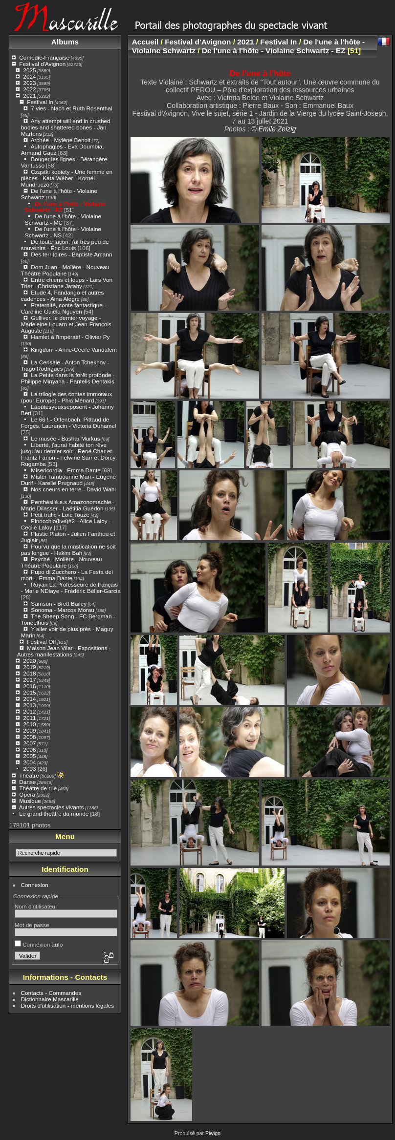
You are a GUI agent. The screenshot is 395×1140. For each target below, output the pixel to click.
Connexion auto (39, 944)
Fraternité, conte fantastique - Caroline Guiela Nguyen (63, 308)
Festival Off (41, 641)
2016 (29, 686)
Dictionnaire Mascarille (50, 999)
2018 (29, 673)
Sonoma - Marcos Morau (62, 610)
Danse (27, 782)
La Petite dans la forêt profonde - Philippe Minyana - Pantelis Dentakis (68, 378)
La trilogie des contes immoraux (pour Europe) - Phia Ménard (66, 397)
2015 (29, 692)
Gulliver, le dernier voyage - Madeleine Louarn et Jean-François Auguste (66, 324)
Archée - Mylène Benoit (60, 140)
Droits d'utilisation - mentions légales (67, 1005)
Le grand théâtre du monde (53, 813)
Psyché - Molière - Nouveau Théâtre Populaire (61, 562)
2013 (29, 705)
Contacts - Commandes (51, 993)
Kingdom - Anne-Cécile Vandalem (74, 349)
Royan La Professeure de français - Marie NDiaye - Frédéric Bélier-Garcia (71, 587)
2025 (29, 70)
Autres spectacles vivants (51, 807)
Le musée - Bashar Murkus (66, 438)
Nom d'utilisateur (36, 906)
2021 (29, 95)
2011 (29, 718)
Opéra (27, 794)
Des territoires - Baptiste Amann (71, 254)
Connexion (34, 885)
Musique (30, 801)
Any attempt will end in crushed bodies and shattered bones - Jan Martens (65, 127)
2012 (29, 711)
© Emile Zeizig (273, 129)
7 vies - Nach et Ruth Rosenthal (71, 108)
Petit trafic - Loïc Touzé (60, 514)
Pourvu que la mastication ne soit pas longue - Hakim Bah (68, 549)
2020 (29, 660)
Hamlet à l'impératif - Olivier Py (70, 337)
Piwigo (212, 1133)
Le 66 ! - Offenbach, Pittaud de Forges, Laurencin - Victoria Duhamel (68, 422)
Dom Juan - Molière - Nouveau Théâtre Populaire (65, 270)
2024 (29, 76)
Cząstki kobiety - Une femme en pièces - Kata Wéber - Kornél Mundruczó (66, 178)
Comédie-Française (44, 57)
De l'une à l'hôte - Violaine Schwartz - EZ (274, 50)
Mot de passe (32, 925)
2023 (29, 83)
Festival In (40, 102)
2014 (29, 699)
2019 (29, 667)
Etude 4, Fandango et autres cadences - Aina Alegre (62, 295)
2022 (29, 89)
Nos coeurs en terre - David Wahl (73, 489)
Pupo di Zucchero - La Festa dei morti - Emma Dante (67, 575)
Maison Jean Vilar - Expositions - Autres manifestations (64, 651)
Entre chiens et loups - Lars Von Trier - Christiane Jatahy (66, 282)
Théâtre (29, 775)
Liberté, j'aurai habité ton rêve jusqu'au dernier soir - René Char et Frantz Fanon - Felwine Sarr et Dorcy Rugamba (68, 454)
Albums (65, 42)
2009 (29, 730)
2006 (29, 749)
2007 (29, 743)
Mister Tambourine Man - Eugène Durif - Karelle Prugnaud (68, 479)
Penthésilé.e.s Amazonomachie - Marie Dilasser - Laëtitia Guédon (68, 505)
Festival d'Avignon (42, 64)
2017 (29, 679)
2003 (29, 768)
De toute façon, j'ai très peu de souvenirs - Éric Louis (65, 244)
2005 (29, 756)
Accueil (145, 42)
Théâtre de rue (38, 788)
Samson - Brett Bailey (59, 603)
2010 (29, 724)
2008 (29, 737)
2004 (29, 762)
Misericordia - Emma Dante (66, 470)
